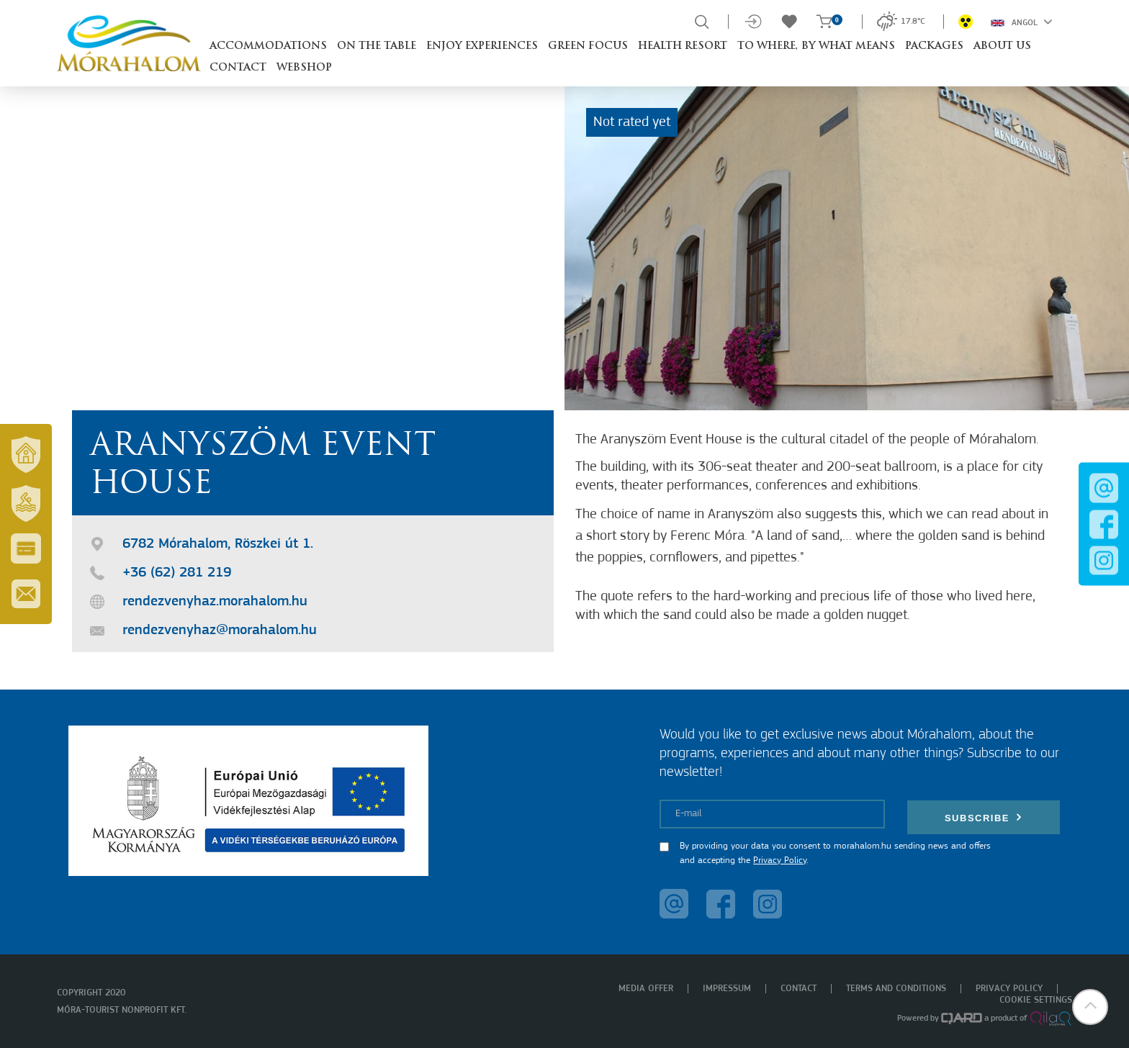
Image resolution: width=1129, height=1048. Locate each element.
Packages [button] (934, 46)
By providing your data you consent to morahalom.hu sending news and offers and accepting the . (835, 853)
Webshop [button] (304, 68)
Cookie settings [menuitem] (1035, 1000)
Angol (1022, 21)
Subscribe (983, 817)
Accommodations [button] (268, 46)
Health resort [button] (682, 46)
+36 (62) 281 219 (176, 573)
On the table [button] (376, 46)
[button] (1089, 1008)
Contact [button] (238, 68)
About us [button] (1002, 46)
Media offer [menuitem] (646, 988)
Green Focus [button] (588, 46)
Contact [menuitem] (799, 988)
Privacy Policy (779, 860)
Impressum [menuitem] (727, 988)
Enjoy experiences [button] (482, 46)
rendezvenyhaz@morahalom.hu (219, 630)
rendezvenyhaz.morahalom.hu (214, 602)
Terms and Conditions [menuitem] (896, 988)
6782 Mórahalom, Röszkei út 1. (217, 544)
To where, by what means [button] (816, 46)
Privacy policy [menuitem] (1009, 988)
